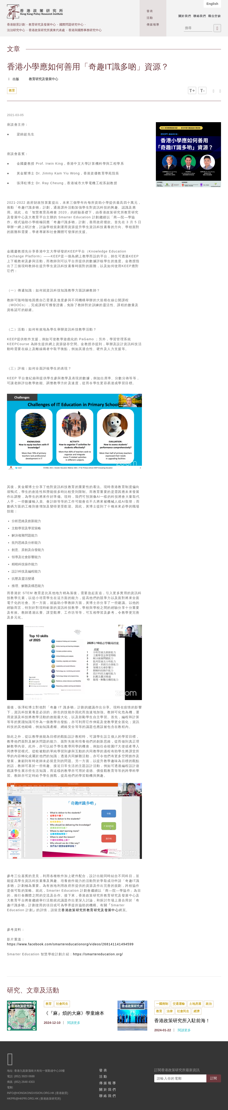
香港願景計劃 (16, 24)
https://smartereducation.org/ (98, 954)
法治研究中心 (16, 30)
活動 (150, 18)
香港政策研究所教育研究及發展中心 (90, 910)
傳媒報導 (153, 24)
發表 (150, 11)
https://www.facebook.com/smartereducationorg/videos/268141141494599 (71, 944)
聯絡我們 (199, 16)
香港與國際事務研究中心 (85, 30)
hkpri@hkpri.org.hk (23, 1098)
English (212, 4)
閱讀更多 (73, 1022)
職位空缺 (214, 16)
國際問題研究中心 (71, 24)
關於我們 (184, 16)
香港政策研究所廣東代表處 (47, 30)
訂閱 (213, 1077)
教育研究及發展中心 (42, 24)
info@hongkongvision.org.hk (30, 1092)
